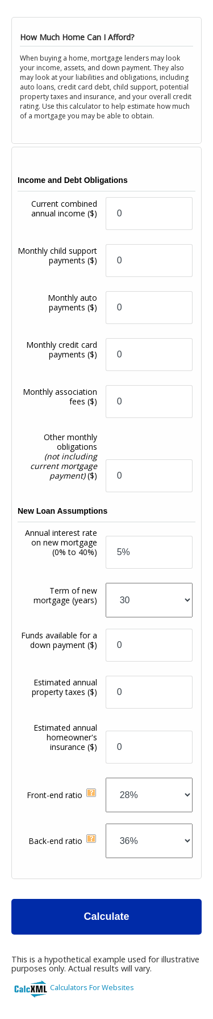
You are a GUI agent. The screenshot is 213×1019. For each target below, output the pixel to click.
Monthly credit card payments (61, 349)
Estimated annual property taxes (64, 687)
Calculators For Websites (92, 987)
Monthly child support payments (57, 255)
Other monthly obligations (63, 456)
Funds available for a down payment (59, 640)
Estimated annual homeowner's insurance (65, 737)
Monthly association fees (60, 396)
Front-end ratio (54, 795)
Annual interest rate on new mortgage (61, 542)
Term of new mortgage (65, 595)
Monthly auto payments (72, 302)
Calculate (106, 916)
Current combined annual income (64, 208)
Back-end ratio (55, 840)
